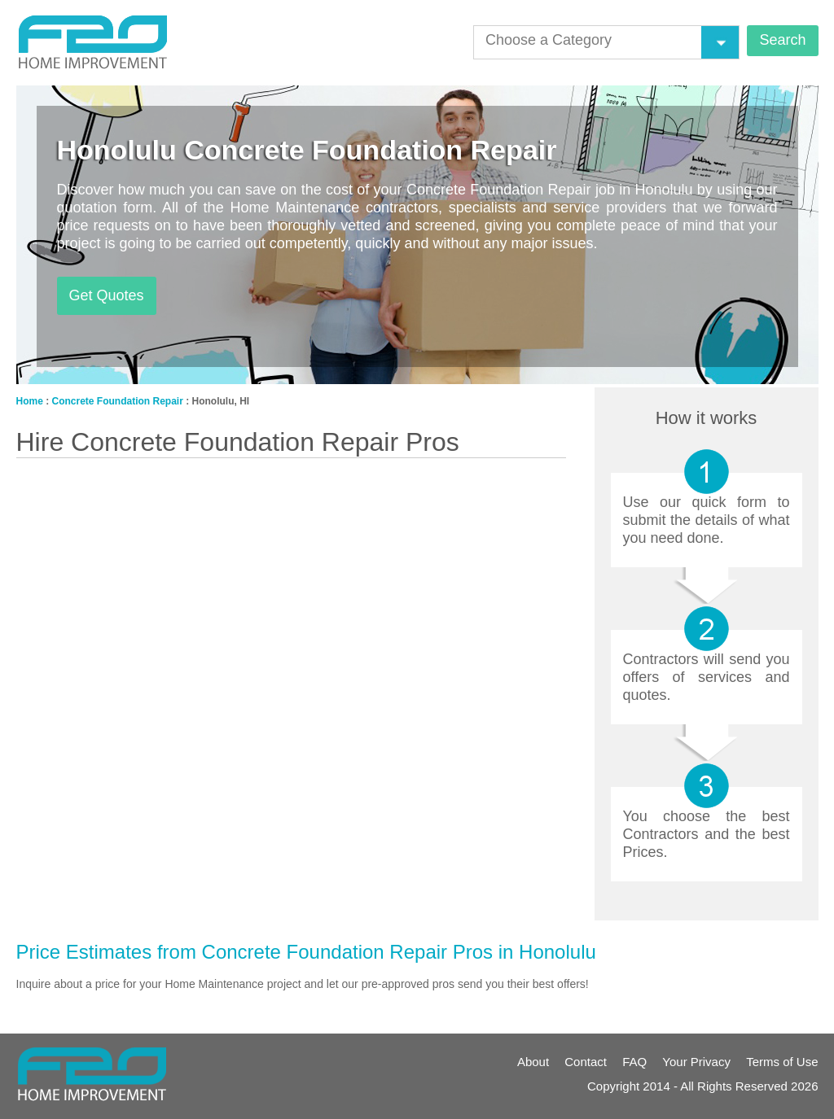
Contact (585, 1062)
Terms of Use (782, 1062)
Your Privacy (696, 1062)
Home (29, 401)
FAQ (634, 1062)
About (533, 1062)
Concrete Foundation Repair (117, 401)
